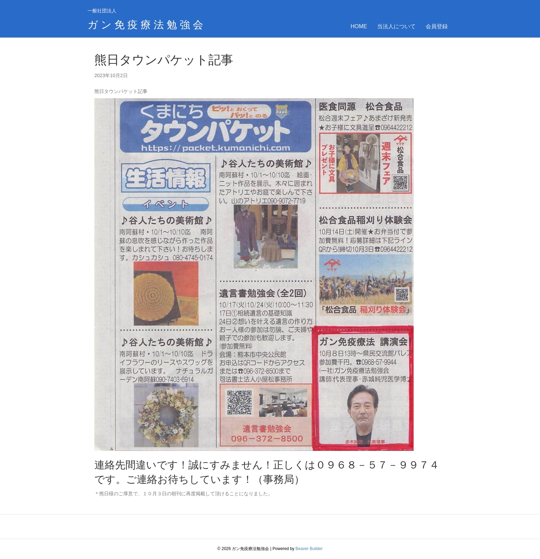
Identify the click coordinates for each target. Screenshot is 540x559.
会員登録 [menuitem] (437, 26)
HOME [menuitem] (359, 26)
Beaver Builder (309, 548)
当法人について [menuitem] (396, 26)
